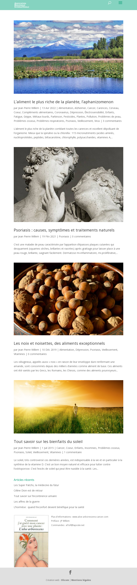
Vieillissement (85, 121)
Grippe (27, 116)
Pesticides (69, 116)
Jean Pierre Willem (28, 108)
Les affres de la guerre (27, 501)
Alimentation (66, 108)
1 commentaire (73, 452)
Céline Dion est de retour (28, 490)
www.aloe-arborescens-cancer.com (90, 516)
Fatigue (18, 116)
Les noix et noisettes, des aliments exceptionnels (59, 343)
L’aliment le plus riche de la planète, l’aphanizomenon (63, 101)
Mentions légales (81, 580)
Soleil (29, 452)
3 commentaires (112, 121)
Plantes (81, 116)
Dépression (76, 112)
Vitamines (19, 354)
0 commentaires (81, 236)
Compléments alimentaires (37, 112)
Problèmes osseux (24, 121)
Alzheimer (80, 108)
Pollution (92, 116)
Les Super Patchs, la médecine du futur (36, 485)
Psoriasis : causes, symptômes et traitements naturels (64, 230)
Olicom (65, 580)
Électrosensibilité (94, 112)
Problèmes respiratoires (50, 121)
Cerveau (113, 108)
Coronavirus (61, 112)
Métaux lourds (41, 116)
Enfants (109, 112)
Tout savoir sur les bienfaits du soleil (48, 441)
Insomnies (91, 448)
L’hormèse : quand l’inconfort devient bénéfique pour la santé (49, 507)
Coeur (17, 112)
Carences (102, 108)
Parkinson (56, 116)
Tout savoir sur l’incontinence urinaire (35, 496)
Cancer (91, 108)
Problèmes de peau (109, 116)
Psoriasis (71, 121)
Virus (97, 121)
